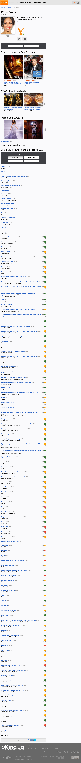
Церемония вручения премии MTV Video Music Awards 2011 (19, 356)
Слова (3, 299)
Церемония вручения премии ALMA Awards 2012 (15, 326)
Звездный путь (5, 467)
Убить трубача (5, 730)
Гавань (3, 595)
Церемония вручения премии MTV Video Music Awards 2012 (19, 331)
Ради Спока (4, 222)
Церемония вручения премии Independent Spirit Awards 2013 (19, 282)
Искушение (4, 605)
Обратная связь (33, 746)
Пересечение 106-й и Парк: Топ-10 (11, 665)
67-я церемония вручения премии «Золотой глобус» (17, 424)
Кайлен (3, 361)
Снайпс (3, 655)
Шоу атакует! (5, 585)
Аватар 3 (3, 166)
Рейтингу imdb (15, 161)
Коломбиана (4, 346)
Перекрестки (4, 645)
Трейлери (37, 3)
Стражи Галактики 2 (7, 198)
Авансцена (4, 660)
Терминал (4, 600)
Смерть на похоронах (7, 407)
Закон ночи (4, 194)
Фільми (20, 3)
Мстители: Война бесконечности (10, 186)
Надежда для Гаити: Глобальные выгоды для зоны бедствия (19, 412)
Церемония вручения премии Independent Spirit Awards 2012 (19, 336)
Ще (44, 3)
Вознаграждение (6, 537)
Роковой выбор (5, 492)
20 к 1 (3, 555)
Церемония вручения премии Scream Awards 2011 (16, 382)
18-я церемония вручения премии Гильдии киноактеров (18, 309)
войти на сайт (25, 740)
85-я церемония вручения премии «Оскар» (14, 277)
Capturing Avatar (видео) (8, 457)
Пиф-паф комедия (6, 304)
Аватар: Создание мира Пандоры (11, 439)
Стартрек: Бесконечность (8, 218)
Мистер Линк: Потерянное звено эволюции (14, 176)
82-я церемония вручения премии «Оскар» (14, 429)
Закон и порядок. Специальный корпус (13, 670)
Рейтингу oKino (31, 157)
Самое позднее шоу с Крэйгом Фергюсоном (14, 570)
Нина (2, 213)
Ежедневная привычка (8, 590)
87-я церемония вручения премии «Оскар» (14, 232)
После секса (4, 502)
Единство (3, 227)
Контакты (61, 746)
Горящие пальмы (6, 419)
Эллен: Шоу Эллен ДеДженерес (10, 635)
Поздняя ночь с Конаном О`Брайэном (12, 685)
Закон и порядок (6, 700)
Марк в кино (4, 482)
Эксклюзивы (4, 341)
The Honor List (5, 190)
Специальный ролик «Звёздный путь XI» (13, 477)
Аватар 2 (3, 171)
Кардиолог (4, 532)
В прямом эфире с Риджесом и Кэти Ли (13, 710)
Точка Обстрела (5, 487)
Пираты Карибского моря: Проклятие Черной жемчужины (18, 620)
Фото (31, 46)
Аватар (3, 462)
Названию (31, 161)
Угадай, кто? (4, 545)
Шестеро (3, 522)
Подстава (4, 630)
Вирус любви (5, 650)
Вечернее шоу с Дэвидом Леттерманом (12, 690)
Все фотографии (5, 141)
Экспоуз (3, 507)
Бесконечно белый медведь (9, 237)
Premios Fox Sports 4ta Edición (10, 542)
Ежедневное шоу (6, 680)
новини (28, 3)
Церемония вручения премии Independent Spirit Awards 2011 (19, 392)
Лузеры (3, 397)
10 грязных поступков (7, 565)
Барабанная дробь (6, 640)
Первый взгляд (5, 387)
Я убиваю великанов (7, 208)
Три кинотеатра (5, 720)
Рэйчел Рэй (4, 527)
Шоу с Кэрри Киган (6, 512)
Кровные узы (5, 272)
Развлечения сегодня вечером (10, 725)
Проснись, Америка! (7, 675)
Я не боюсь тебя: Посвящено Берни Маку (13, 377)
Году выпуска (15, 157)
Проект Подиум (5, 615)
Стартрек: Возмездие (7, 262)
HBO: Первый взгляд (7, 695)
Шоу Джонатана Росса (8, 366)
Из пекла (3, 267)
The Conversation (6, 321)
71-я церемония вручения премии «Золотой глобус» (17, 257)
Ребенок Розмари (6, 252)
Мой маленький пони (7, 203)
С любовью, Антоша (7, 181)
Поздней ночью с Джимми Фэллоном (12, 472)
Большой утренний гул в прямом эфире (13, 351)
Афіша (11, 3)
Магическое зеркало (7, 705)
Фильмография (15, 46)
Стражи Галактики (6, 242)
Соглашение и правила (48, 746)
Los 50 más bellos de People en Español (12, 560)
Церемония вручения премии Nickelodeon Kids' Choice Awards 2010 (21, 444)
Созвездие (4, 550)
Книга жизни (5, 247)
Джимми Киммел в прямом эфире (11, 625)
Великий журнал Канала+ (9, 610)
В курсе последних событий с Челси (12, 517)
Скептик (3, 497)
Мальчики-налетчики (7, 402)
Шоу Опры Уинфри (6, 715)
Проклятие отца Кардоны (8, 575)
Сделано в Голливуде (7, 580)
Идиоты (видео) (5, 434)
